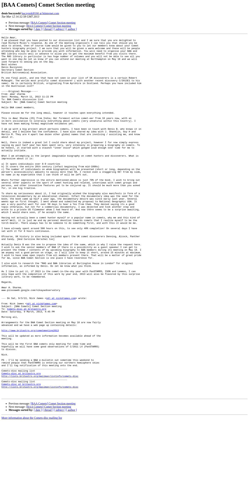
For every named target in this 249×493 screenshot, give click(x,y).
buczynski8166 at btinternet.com (40, 13)
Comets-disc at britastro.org (26, 363)
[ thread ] (48, 29)
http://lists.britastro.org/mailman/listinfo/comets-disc (39, 444)
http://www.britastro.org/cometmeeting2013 (30, 389)
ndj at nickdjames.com (61, 350)
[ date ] (38, 29)
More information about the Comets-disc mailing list (31, 489)
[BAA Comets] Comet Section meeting (53, 22)
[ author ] (71, 29)
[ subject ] (59, 29)
